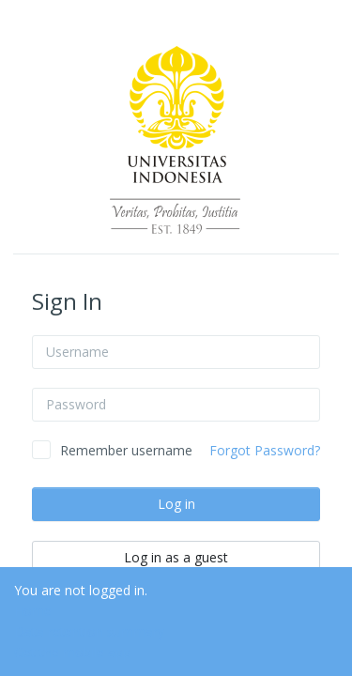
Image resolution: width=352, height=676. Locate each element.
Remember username (126, 450)
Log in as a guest (176, 557)
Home (33, 611)
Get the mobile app (72, 652)
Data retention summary (89, 631)
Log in (176, 504)
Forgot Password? (264, 450)
